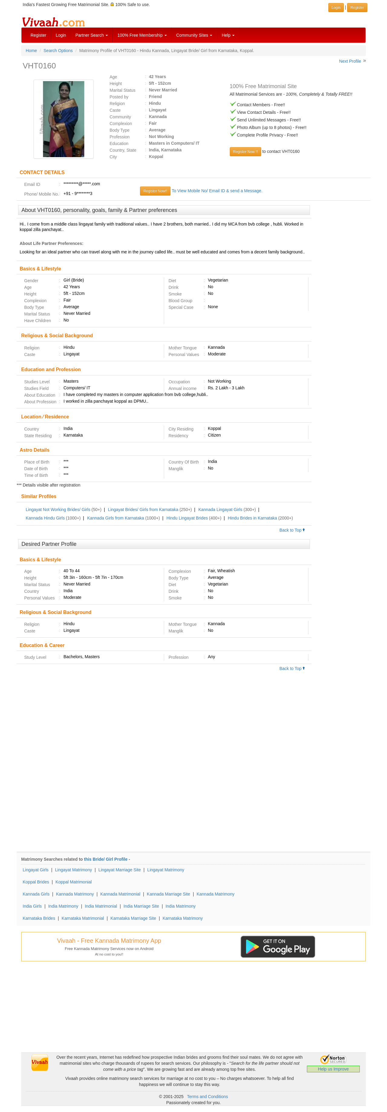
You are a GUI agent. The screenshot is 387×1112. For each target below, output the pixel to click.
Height (116, 83)
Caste (115, 110)
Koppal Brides (36, 881)
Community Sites (194, 35)
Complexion (121, 123)
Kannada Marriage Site (168, 894)
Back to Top (292, 530)
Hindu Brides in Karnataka (252, 518)
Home (31, 50)
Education (119, 143)
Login (61, 35)
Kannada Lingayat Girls (220, 509)
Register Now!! (155, 191)
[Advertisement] (341, 298)
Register (38, 35)
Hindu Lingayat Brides (187, 518)
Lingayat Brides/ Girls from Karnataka (143, 509)
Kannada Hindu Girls (45, 518)
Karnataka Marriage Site (133, 918)
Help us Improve (333, 1069)
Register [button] (357, 7)
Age (113, 76)
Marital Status (123, 90)
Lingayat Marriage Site (120, 869)
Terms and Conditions (207, 1096)
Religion (117, 103)
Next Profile (350, 61)
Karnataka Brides (39, 918)
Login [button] (336, 7)
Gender (31, 280)
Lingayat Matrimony (73, 869)
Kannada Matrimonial (120, 894)
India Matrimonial (101, 906)
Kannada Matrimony (75, 894)
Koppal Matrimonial (74, 881)
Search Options (58, 50)
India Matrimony (63, 906)
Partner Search (91, 35)
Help (228, 35)
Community (120, 116)
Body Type (120, 130)
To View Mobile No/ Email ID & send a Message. (217, 190)
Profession (120, 136)
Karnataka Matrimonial (83, 918)
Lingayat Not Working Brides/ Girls (58, 509)
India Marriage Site (141, 906)
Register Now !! (245, 152)
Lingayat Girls (36, 869)
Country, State (123, 150)
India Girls (32, 906)
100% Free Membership (142, 35)
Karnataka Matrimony (183, 918)
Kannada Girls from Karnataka (115, 518)
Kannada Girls (36, 894)
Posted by (119, 96)
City (113, 156)
